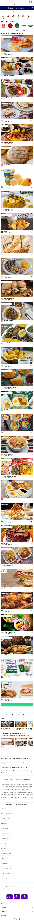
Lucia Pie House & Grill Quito (6, 813)
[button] (17, 5)
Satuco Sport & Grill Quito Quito (7, 846)
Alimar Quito (3, 876)
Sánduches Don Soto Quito (6, 836)
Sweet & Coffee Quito (5, 878)
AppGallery (24, 897)
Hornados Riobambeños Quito (7, 810)
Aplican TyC (23, 8)
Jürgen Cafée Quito (5, 821)
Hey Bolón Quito (4, 848)
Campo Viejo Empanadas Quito (7, 851)
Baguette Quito (4, 871)
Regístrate (19, 7)
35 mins (27, 12)
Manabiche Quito (4, 833)
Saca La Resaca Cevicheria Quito (7, 856)
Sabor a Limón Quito (5, 841)
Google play (17, 897)
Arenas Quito (3, 831)
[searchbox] (16, 1)
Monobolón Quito (4, 861)
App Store (9, 897)
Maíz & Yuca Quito (4, 828)
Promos (15, 12)
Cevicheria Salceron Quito (6, 838)
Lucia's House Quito (5, 816)
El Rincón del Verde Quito (6, 826)
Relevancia (8, 12)
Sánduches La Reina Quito (6, 868)
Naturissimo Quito (4, 823)
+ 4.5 (20, 12)
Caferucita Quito (4, 858)
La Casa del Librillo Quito (6, 853)
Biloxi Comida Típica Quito (6, 818)
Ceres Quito (3, 808)
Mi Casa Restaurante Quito (6, 866)
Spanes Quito (3, 843)
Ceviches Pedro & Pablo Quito (7, 873)
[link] (17, 45)
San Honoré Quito (4, 863)
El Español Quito (4, 881)
